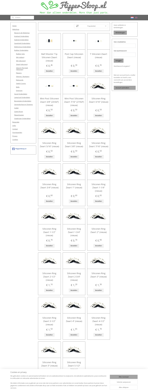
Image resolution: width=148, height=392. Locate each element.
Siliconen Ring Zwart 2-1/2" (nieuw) (49, 276)
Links (14, 126)
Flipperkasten (19, 115)
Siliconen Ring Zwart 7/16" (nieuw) (98, 145)
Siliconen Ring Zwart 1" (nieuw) (74, 186)
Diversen (19, 90)
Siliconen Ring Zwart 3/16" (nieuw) (98, 100)
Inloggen (119, 61)
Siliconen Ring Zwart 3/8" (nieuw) (74, 145)
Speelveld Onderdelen (22, 43)
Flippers (19, 73)
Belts (18, 87)
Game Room (18, 112)
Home (14, 26)
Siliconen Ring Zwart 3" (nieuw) (99, 275)
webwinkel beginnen (79, 388)
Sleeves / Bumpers (22, 76)
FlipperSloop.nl (19, 149)
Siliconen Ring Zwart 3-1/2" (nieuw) (49, 321)
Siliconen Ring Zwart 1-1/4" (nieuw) (99, 187)
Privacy (14, 136)
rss (70, 388)
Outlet (16, 108)
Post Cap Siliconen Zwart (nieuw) (74, 56)
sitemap (65, 388)
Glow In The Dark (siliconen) (22, 69)
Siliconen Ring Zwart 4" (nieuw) (74, 319)
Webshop (15, 29)
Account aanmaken (122, 88)
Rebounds (19, 80)
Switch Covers (21, 83)
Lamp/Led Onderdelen (22, 97)
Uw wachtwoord (120, 51)
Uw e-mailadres (120, 42)
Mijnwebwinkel (99, 388)
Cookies (15, 139)
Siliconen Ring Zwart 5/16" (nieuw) (49, 145)
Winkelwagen (120, 33)
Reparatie (15, 122)
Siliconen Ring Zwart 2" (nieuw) (99, 230)
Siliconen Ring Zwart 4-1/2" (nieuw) (99, 321)
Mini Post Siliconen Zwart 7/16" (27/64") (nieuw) (74, 102)
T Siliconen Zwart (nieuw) (98, 56)
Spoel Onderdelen (20, 94)
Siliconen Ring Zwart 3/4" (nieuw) (49, 186)
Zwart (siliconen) (22, 64)
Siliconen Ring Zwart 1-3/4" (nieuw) (74, 232)
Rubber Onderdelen (21, 50)
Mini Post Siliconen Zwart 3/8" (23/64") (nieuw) (49, 102)
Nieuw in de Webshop (22, 33)
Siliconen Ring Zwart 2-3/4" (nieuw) (74, 276)
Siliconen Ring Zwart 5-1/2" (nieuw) (74, 365)
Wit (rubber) (20, 57)
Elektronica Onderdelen (22, 47)
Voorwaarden (17, 132)
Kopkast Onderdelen (21, 36)
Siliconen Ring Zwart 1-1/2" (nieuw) (49, 232)
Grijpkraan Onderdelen (22, 118)
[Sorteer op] (91, 26)
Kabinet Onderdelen (21, 40)
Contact (15, 129)
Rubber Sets (20, 54)
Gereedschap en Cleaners (23, 104)
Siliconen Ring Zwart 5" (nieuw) (49, 364)
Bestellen (49, 71)
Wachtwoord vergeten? (122, 66)
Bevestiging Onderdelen (22, 101)
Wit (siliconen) (21, 61)
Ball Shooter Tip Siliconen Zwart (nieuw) (49, 57)
